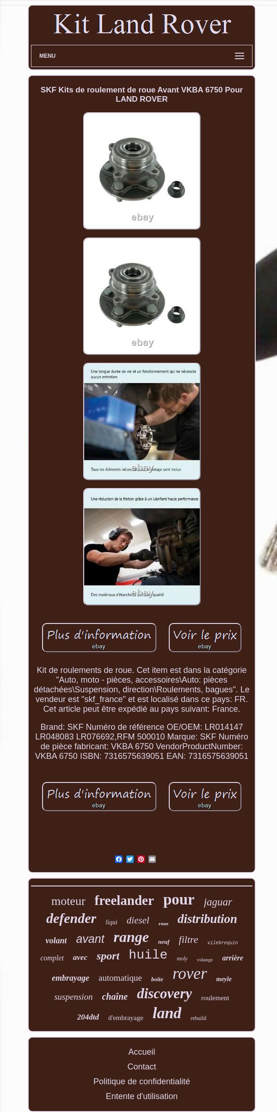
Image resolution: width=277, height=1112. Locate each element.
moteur (68, 901)
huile (148, 955)
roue (163, 923)
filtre (188, 939)
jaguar (218, 902)
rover (189, 974)
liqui (111, 922)
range (131, 937)
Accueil (141, 1052)
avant (90, 938)
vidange (205, 959)
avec (80, 957)
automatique (120, 978)
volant (56, 940)
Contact (141, 1066)
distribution (207, 919)
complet (52, 958)
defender (71, 918)
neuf (164, 941)
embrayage (70, 978)
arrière (232, 958)
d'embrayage (125, 1017)
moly (182, 958)
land (167, 1012)
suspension (73, 997)
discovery (164, 993)
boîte (157, 979)
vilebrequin (223, 943)
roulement (215, 998)
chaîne (115, 996)
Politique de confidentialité (141, 1081)
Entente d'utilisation (142, 1096)
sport (108, 956)
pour (179, 899)
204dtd (88, 1017)
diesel (138, 920)
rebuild (198, 1018)
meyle (224, 979)
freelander (124, 900)
